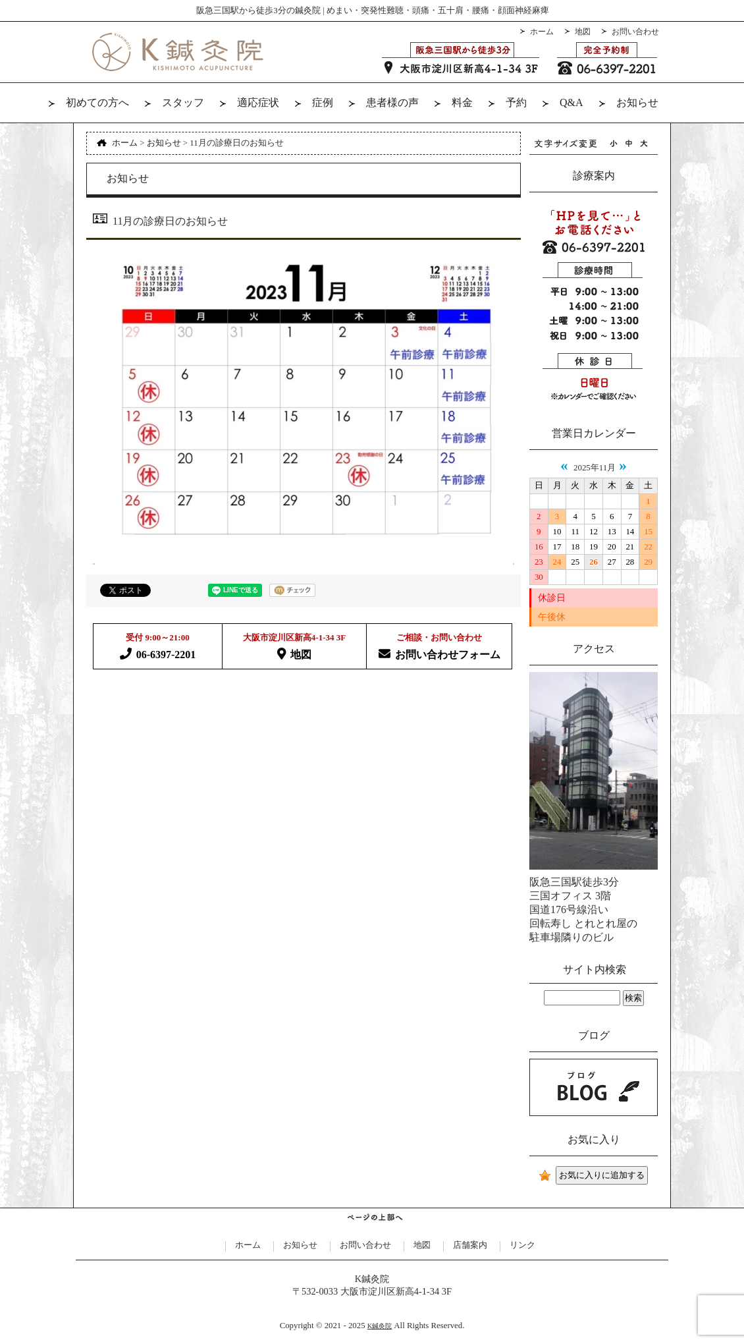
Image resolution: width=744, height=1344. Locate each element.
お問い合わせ (635, 31)
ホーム (542, 31)
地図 (583, 31)
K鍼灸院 (379, 1326)
